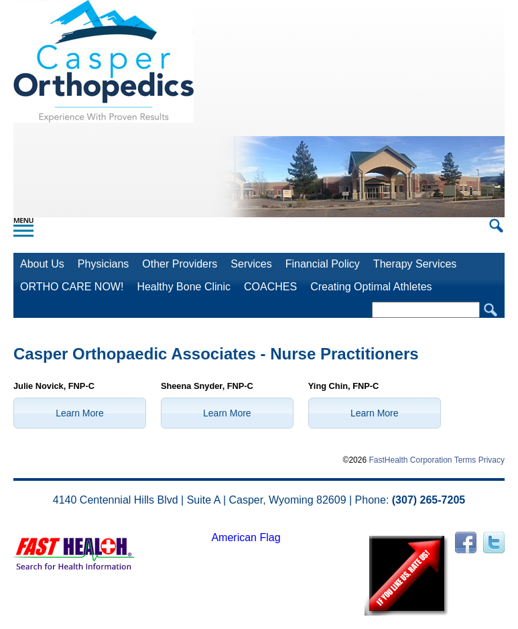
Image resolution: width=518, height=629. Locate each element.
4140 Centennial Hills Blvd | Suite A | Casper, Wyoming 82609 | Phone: (259, 500)
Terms (465, 460)
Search (490, 310)
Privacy (491, 460)
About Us (42, 264)
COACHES (270, 286)
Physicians (103, 264)
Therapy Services (415, 264)
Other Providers (179, 264)
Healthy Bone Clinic (184, 286)
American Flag (245, 537)
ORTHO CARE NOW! (71, 286)
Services (251, 264)
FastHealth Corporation (410, 460)
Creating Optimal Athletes (371, 286)
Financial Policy (322, 264)
